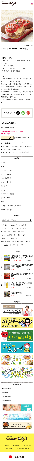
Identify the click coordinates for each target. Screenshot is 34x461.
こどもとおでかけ (16, 260)
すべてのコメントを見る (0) (22, 137)
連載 (2, 202)
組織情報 (5, 392)
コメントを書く (7, 138)
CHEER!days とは (8, 388)
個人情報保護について (9, 400)
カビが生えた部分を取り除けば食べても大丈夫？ (22, 266)
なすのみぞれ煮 (16, 293)
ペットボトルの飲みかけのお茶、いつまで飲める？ (22, 284)
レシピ (13, 295)
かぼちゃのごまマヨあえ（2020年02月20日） (17, 146)
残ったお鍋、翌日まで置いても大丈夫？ (22, 275)
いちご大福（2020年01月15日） (13, 149)
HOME (7, 445)
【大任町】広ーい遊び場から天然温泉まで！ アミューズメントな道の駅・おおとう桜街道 (22, 257)
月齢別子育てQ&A (7, 209)
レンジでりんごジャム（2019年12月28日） (17, 152)
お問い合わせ (6, 396)
